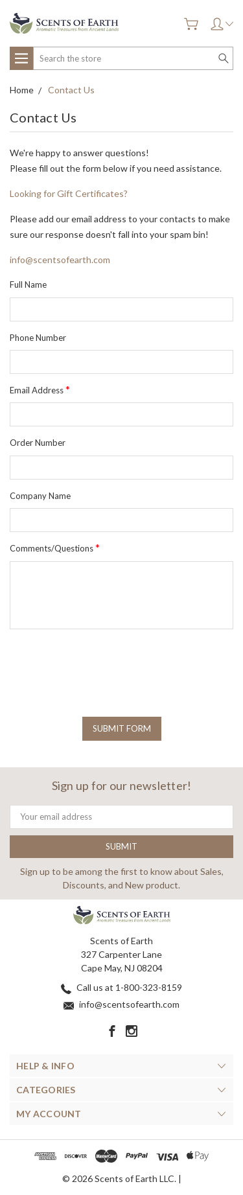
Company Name (40, 496)
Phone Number (38, 337)
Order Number (37, 442)
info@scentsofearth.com (60, 259)
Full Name (28, 284)
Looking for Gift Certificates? (69, 193)
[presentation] (108, 664)
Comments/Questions (55, 547)
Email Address (40, 389)
